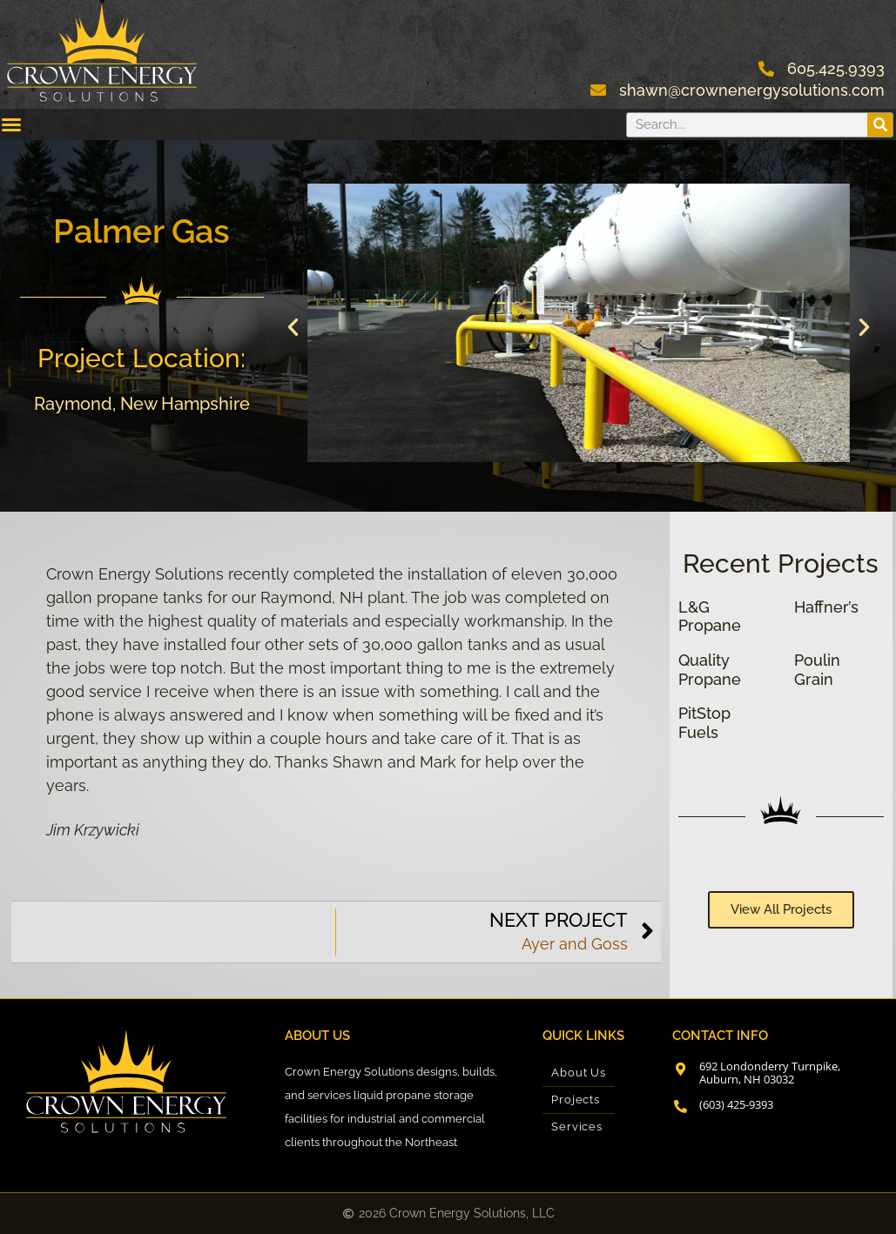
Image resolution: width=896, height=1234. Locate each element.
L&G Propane (709, 616)
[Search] (880, 125)
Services (576, 1126)
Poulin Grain (817, 669)
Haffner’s (826, 607)
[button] (293, 326)
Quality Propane (709, 669)
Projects (575, 1099)
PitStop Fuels (704, 722)
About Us (578, 1072)
